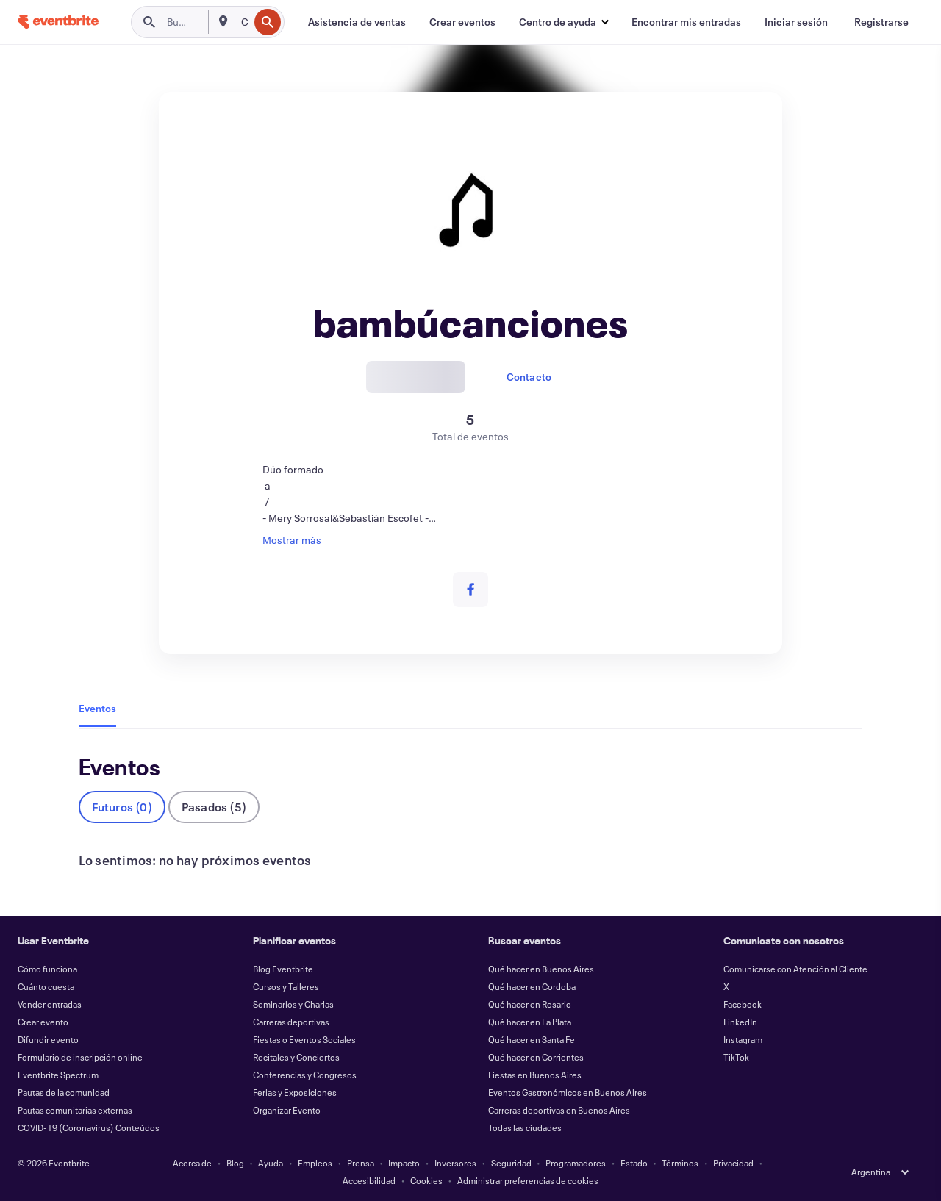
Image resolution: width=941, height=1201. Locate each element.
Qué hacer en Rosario (529, 1004)
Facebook (742, 1004)
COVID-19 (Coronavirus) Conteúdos (89, 1127)
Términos (680, 1163)
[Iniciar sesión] (796, 22)
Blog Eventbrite (283, 969)
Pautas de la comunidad (64, 1092)
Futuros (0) (122, 806)
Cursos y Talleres (286, 986)
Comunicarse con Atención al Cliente (795, 969)
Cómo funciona (47, 969)
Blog (235, 1163)
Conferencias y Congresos (305, 1074)
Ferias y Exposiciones (295, 1092)
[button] (563, 22)
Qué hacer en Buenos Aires (541, 969)
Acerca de (192, 1163)
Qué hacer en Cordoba (532, 986)
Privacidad (733, 1163)
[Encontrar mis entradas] (686, 22)
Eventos (97, 708)
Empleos (315, 1163)
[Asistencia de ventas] (357, 22)
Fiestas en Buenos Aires (535, 1074)
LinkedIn (740, 1022)
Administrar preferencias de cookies (527, 1180)
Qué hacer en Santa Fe (531, 1039)
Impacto (404, 1163)
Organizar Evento (287, 1110)
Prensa (360, 1163)
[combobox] (243, 22)
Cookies (426, 1180)
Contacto (529, 377)
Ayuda (270, 1163)
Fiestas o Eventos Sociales (304, 1039)
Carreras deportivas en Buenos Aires (559, 1110)
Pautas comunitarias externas (75, 1110)
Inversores (455, 1163)
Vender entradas (50, 1004)
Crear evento (43, 1022)
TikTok (736, 1057)
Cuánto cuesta (46, 986)
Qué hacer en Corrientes (536, 1057)
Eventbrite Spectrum (58, 1074)
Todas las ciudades (525, 1127)
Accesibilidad (369, 1180)
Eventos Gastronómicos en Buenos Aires (567, 1092)
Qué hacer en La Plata (529, 1022)
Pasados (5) (214, 806)
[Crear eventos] (462, 22)
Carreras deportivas (291, 1022)
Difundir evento (48, 1039)
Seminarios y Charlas (293, 1004)
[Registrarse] (881, 22)
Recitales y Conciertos (296, 1057)
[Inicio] (58, 21)
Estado (634, 1163)
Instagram (742, 1039)
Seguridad (511, 1163)
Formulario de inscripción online (80, 1057)
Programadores (575, 1163)
